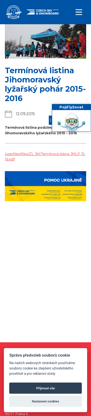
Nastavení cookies (45, 401)
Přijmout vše (45, 388)
